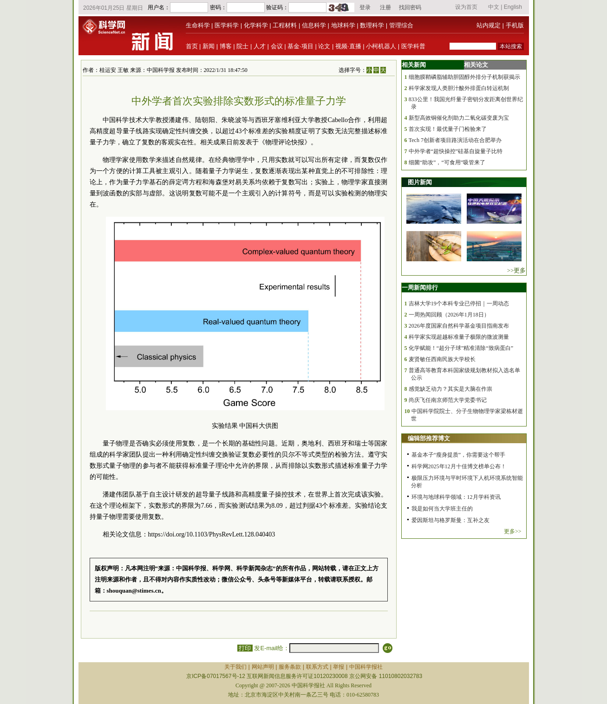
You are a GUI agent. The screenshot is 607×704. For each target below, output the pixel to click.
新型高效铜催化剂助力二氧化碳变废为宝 (459, 118)
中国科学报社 (366, 667)
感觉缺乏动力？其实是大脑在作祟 (450, 389)
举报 (338, 667)
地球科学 (343, 25)
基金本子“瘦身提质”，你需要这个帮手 (458, 455)
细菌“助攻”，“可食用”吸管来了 (447, 162)
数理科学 (372, 25)
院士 (242, 46)
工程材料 (285, 25)
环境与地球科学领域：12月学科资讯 (456, 497)
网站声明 (263, 667)
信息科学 (314, 25)
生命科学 (198, 25)
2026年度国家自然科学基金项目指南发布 (459, 326)
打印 (245, 648)
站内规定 (488, 25)
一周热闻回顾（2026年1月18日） (449, 314)
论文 (324, 46)
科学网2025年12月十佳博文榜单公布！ (458, 466)
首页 (192, 46)
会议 (277, 46)
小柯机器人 (381, 46)
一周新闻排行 (420, 287)
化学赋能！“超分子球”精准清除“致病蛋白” (461, 348)
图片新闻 (420, 182)
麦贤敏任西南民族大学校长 (442, 359)
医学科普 (413, 46)
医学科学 (227, 25)
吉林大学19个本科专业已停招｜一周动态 (459, 303)
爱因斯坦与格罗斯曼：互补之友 (450, 520)
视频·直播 (348, 46)
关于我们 (235, 667)
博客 (226, 46)
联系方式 (317, 667)
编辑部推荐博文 (429, 438)
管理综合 (401, 25)
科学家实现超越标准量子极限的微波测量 (459, 337)
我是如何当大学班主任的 (442, 508)
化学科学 (256, 25)
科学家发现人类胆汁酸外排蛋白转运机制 (459, 88)
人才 (260, 46)
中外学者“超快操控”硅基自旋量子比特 (456, 151)
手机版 (515, 25)
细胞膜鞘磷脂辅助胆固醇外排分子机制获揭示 (464, 77)
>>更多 (516, 270)
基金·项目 (300, 46)
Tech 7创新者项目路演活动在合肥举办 (455, 140)
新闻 (208, 46)
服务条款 (290, 667)
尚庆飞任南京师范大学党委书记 (448, 400)
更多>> (513, 531)
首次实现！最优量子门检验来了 (448, 129)
